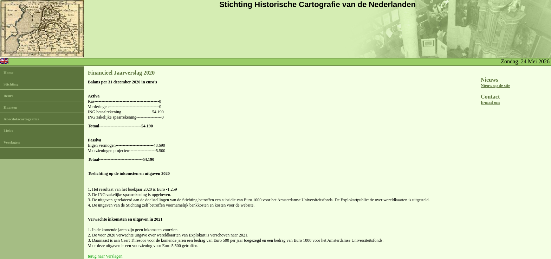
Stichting (11, 84)
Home (8, 72)
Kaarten (10, 107)
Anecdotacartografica (21, 119)
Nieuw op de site (495, 85)
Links (8, 130)
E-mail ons (490, 102)
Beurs (8, 96)
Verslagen (12, 142)
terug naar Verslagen (105, 256)
